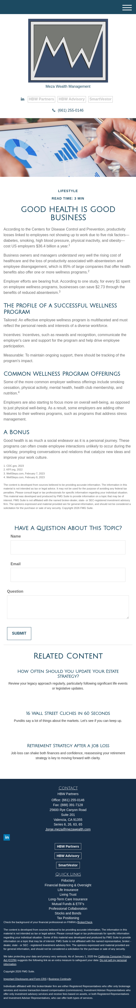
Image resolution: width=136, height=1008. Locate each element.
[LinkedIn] (22, 99)
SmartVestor (100, 99)
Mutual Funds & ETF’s (68, 904)
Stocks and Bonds (68, 913)
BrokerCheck (85, 922)
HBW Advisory (72, 99)
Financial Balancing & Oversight (68, 885)
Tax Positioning (68, 918)
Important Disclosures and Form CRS (25, 979)
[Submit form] (19, 633)
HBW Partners (41, 99)
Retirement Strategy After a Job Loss (68, 745)
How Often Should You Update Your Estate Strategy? (68, 674)
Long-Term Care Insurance (68, 899)
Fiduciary (68, 880)
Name (16, 536)
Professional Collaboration (68, 908)
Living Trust (68, 894)
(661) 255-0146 (67, 110)
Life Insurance (68, 890)
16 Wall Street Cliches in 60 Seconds (68, 713)
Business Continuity (60, 979)
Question (15, 591)
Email (16, 564)
